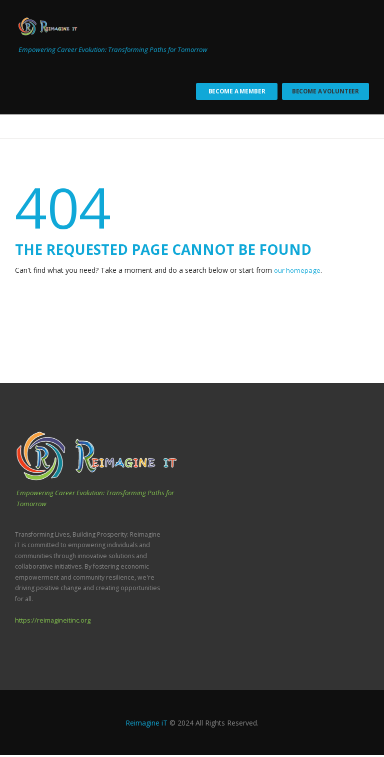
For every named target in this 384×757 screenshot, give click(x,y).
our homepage (298, 272)
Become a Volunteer (324, 92)
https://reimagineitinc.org (51, 622)
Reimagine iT (147, 724)
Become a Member (232, 92)
